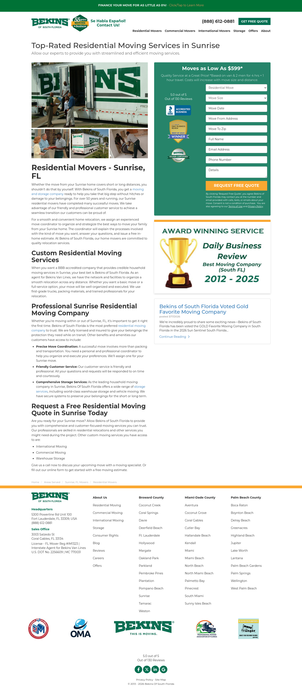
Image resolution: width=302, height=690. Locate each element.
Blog (96, 543)
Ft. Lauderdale (149, 535)
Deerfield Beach (151, 528)
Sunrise (144, 596)
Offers (97, 566)
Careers (98, 558)
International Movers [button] (214, 31)
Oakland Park (149, 558)
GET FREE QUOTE (254, 21)
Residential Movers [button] (147, 31)
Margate (145, 551)
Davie (143, 520)
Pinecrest (192, 588)
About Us (100, 497)
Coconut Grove (196, 513)
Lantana (237, 558)
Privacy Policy (255, 206)
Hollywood (146, 543)
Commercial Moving (108, 513)
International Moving (108, 520)
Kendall (190, 543)
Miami (189, 551)
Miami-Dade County (200, 497)
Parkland (145, 566)
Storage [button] (239, 31)
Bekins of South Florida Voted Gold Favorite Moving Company (203, 309)
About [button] (266, 31)
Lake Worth (239, 551)
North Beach (194, 566)
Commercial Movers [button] (180, 31)
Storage (98, 528)
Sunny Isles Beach (198, 603)
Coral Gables (194, 520)
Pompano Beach (151, 588)
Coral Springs (148, 513)
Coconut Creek (150, 505)
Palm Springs (241, 573)
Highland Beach (243, 535)
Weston (144, 611)
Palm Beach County (246, 497)
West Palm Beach (244, 588)
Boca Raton (239, 505)
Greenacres (239, 528)
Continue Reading (174, 337)
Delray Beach (240, 520)
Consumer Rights (105, 535)
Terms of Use (235, 206)
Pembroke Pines (151, 573)
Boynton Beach (242, 513)
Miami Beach (194, 558)
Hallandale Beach (198, 535)
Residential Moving (107, 505)
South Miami (194, 596)
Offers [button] (253, 31)
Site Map (160, 679)
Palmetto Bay (195, 581)
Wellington (239, 581)
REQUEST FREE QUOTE (236, 185)
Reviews (99, 551)
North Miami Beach (199, 573)
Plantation (146, 581)
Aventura (191, 505)
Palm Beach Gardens (246, 566)
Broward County (151, 497)
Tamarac (145, 603)
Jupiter (236, 543)
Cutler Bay (192, 528)
